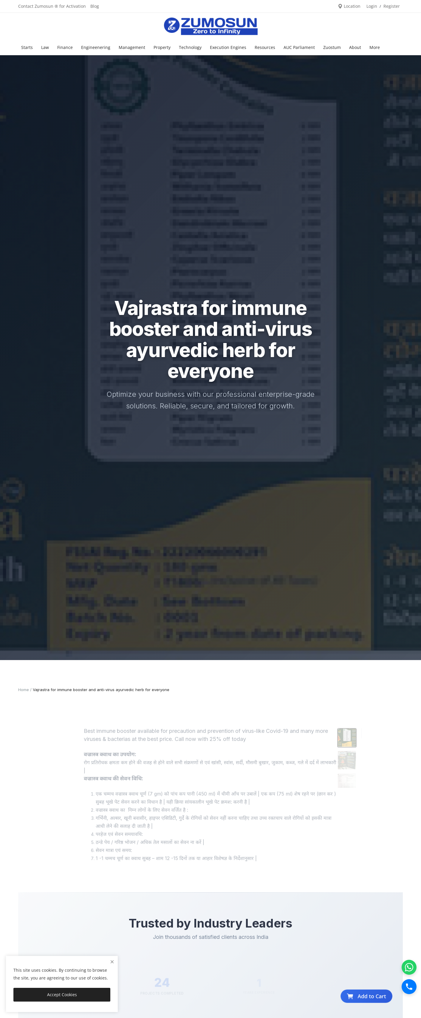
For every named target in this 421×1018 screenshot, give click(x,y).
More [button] (374, 47)
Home (23, 689)
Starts (27, 47)
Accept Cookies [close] (62, 994)
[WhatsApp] (409, 967)
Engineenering (95, 47)
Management (132, 47)
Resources (265, 47)
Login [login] (371, 6)
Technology (190, 47)
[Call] (409, 986)
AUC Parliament (299, 47)
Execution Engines (228, 47)
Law (45, 47)
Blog (94, 6)
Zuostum (332, 47)
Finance (65, 47)
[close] (112, 962)
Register (391, 6)
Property (162, 47)
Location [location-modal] (349, 6)
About (355, 47)
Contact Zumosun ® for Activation (52, 6)
